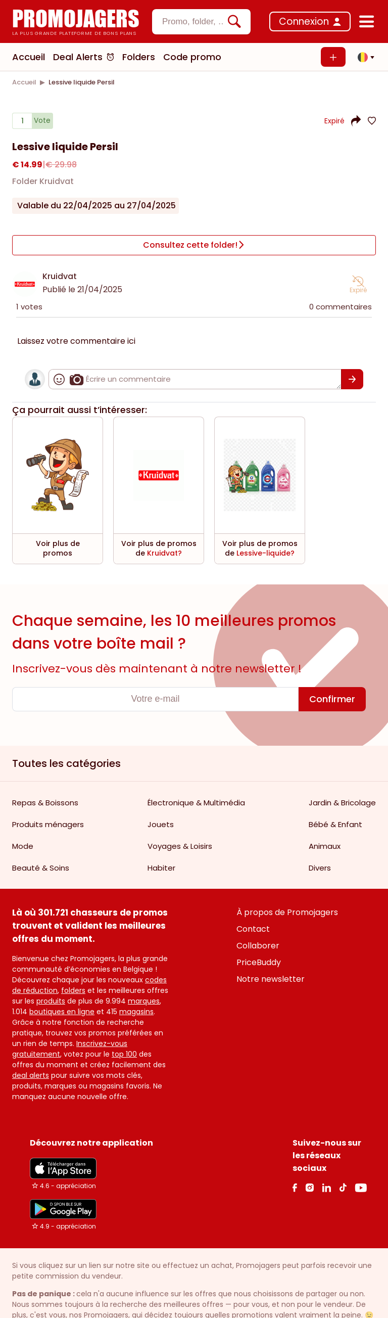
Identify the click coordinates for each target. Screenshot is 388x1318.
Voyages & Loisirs (180, 844)
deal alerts (30, 1074)
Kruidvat (59, 275)
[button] (363, 57)
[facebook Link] (295, 1186)
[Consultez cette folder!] (194, 245)
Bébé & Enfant (335, 822)
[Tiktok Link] (343, 1186)
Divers (320, 866)
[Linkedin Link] (326, 1186)
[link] (24, 82)
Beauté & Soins (40, 866)
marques (144, 999)
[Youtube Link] (361, 1186)
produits (50, 999)
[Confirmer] (352, 378)
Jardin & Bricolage (342, 801)
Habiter (161, 866)
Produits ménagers (48, 822)
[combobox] (201, 21)
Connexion (304, 21)
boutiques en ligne (61, 1010)
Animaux (325, 844)
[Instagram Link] (309, 1186)
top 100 (124, 1053)
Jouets (161, 822)
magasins (136, 1010)
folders (73, 989)
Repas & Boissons (45, 801)
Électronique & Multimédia (196, 801)
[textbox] (192, 21)
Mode (22, 844)
